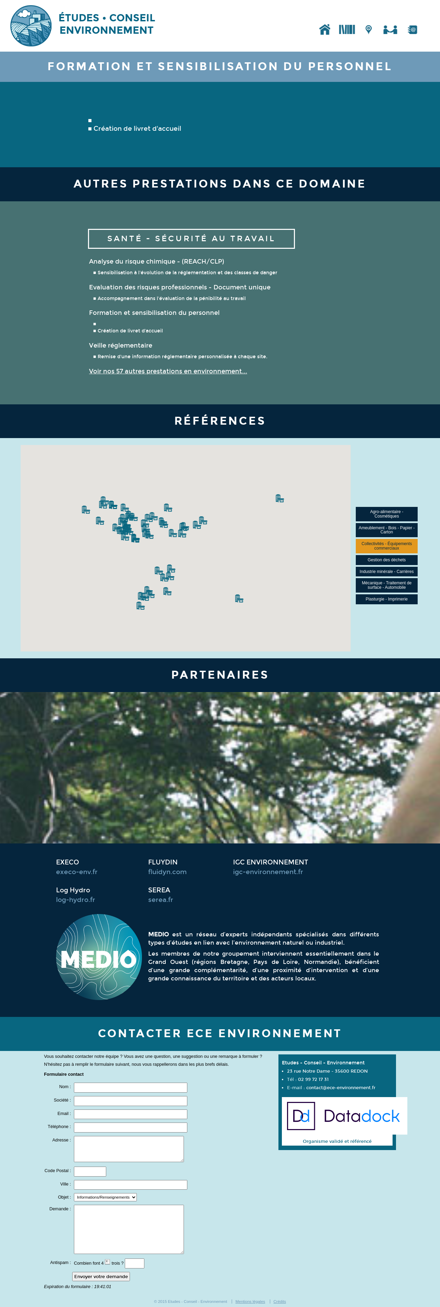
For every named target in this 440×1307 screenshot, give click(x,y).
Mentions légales (250, 1301)
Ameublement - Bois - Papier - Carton (387, 530)
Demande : (61, 1209)
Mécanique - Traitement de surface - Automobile (387, 585)
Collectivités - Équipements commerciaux (387, 546)
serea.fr (160, 900)
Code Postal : (58, 1171)
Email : (64, 1114)
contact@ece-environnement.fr (340, 1087)
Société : (63, 1100)
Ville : (66, 1184)
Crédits (280, 1301)
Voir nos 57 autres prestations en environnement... (168, 371)
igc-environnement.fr (268, 872)
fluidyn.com (167, 872)
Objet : (65, 1197)
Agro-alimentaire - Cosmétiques (387, 514)
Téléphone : (60, 1127)
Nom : (65, 1087)
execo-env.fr (77, 872)
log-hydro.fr (75, 900)
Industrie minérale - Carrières (387, 571)
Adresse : (62, 1140)
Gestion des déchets (387, 559)
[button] (103, 504)
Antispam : (61, 1263)
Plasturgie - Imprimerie (387, 599)
